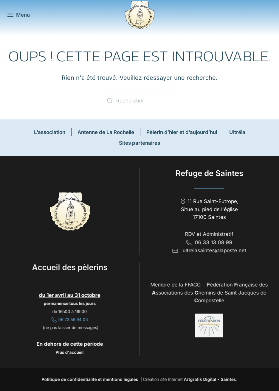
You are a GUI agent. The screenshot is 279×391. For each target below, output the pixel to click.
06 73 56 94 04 (68, 319)
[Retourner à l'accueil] (139, 15)
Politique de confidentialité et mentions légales (89, 379)
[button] (18, 15)
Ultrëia (237, 132)
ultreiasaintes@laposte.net (213, 250)
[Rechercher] (139, 100)
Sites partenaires (139, 143)
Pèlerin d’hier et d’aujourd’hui (181, 132)
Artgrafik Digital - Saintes (209, 379)
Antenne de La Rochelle (106, 132)
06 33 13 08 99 (208, 242)
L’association (49, 132)
